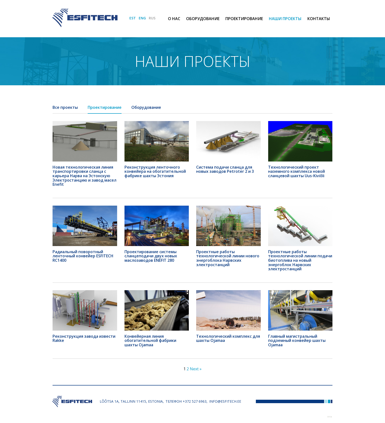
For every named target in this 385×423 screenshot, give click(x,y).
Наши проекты (285, 18)
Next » (196, 369)
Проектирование (244, 18)
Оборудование (203, 18)
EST (132, 18)
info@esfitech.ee (225, 401)
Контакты (318, 18)
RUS (152, 18)
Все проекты (65, 107)
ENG (142, 18)
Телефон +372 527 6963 (185, 401)
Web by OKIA (329, 416)
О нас (174, 18)
